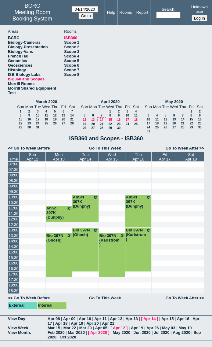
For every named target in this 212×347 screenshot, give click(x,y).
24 (37, 123)
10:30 (14, 202)
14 (72, 115)
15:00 (14, 252)
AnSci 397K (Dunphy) (85, 202)
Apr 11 (100, 318)
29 (20, 127)
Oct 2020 (68, 337)
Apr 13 (131, 318)
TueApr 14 (85, 156)
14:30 (14, 246)
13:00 (14, 230)
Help (111, 12)
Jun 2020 (142, 332)
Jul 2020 (161, 332)
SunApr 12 (32, 156)
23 (29, 123)
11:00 (14, 208)
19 (54, 119)
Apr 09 (69, 318)
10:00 (14, 197)
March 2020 (46, 101)
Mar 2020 (76, 332)
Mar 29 (85, 328)
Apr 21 (108, 323)
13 (63, 115)
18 (46, 119)
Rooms (126, 12)
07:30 (14, 169)
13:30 (14, 235)
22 (20, 123)
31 (37, 127)
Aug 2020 (181, 332)
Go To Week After (182, 148)
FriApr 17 (165, 156)
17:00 (14, 274)
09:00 (14, 186)
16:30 (14, 268)
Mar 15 (54, 328)
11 (46, 115)
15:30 (14, 257)
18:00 (14, 285)
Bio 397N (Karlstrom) (138, 235)
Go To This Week (105, 148)
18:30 (14, 290)
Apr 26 (152, 328)
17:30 (14, 279)
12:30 (14, 224)
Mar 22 (69, 328)
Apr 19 (77, 323)
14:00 (14, 241)
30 (29, 127)
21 (72, 119)
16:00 (14, 263)
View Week (18, 328)
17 (37, 119)
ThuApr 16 (138, 156)
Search (168, 9)
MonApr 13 (59, 156)
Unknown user (199, 9)
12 (54, 115)
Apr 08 (54, 318)
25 (46, 123)
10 (37, 115)
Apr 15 (167, 318)
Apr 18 (61, 323)
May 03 (168, 328)
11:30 (14, 213)
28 (72, 123)
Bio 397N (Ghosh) (85, 232)
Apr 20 (92, 323)
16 (29, 119)
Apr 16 (183, 318)
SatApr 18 (191, 156)
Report (142, 12)
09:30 (14, 191)
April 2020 (110, 101)
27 (63, 123)
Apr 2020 (98, 332)
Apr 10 (85, 318)
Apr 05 (101, 328)
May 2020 (174, 101)
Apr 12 (116, 318)
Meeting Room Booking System (32, 15)
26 (54, 123)
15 (20, 119)
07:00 (14, 164)
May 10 (185, 328)
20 (63, 119)
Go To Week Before (32, 148)
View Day (16, 318)
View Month (19, 332)
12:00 (14, 219)
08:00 (14, 175)
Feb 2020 (56, 332)
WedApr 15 (111, 156)
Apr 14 (149, 318)
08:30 (14, 180)
